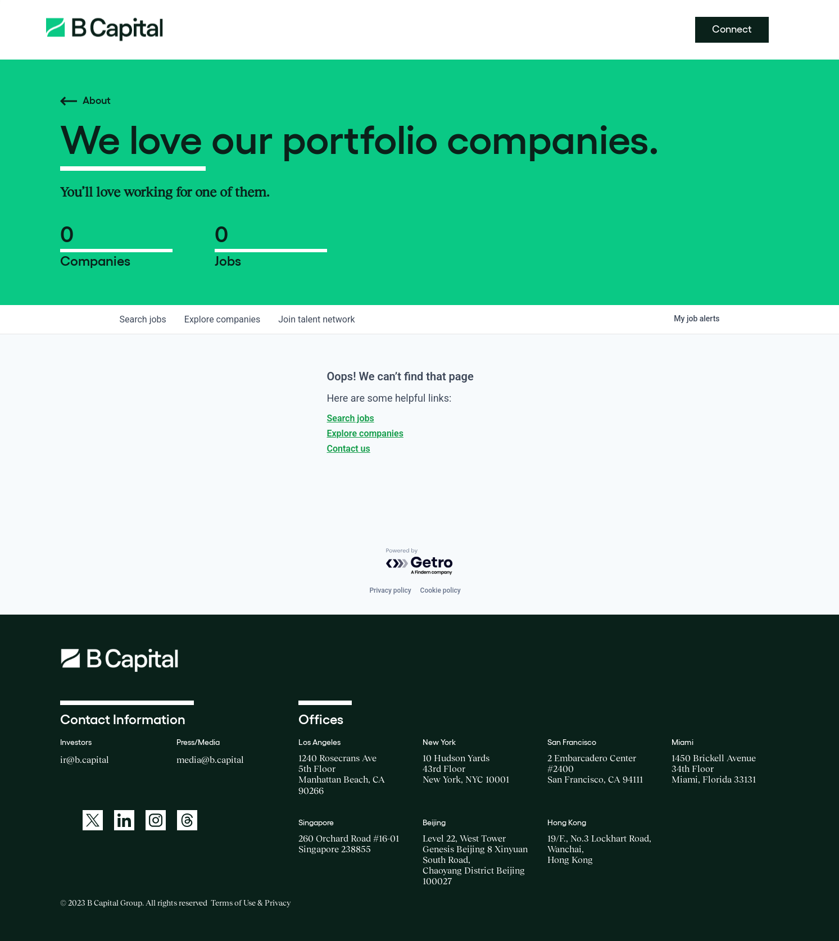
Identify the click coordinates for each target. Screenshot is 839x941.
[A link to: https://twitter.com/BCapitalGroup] (93, 820)
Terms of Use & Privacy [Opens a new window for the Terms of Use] (251, 902)
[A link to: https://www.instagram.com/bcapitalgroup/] (156, 820)
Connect (732, 29)
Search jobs (350, 418)
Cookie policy (440, 590)
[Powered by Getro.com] (419, 562)
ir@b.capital (84, 759)
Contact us (348, 448)
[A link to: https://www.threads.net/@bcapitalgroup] (187, 820)
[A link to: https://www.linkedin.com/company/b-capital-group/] (124, 820)
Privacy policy (390, 590)
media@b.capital (210, 759)
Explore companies (365, 433)
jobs (143, 319)
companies (222, 319)
